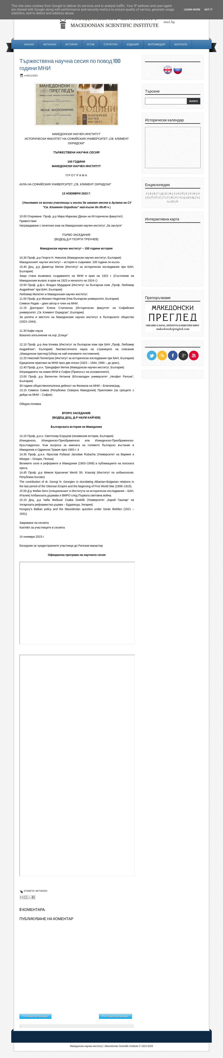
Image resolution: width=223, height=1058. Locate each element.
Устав (91, 44)
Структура (111, 44)
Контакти (180, 44)
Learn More (192, 9)
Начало (29, 44)
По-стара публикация (115, 1016)
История (71, 44)
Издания (133, 44)
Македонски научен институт (86, 1046)
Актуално (49, 44)
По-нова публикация (35, 1016)
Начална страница (75, 1015)
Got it (208, 9)
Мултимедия (156, 44)
